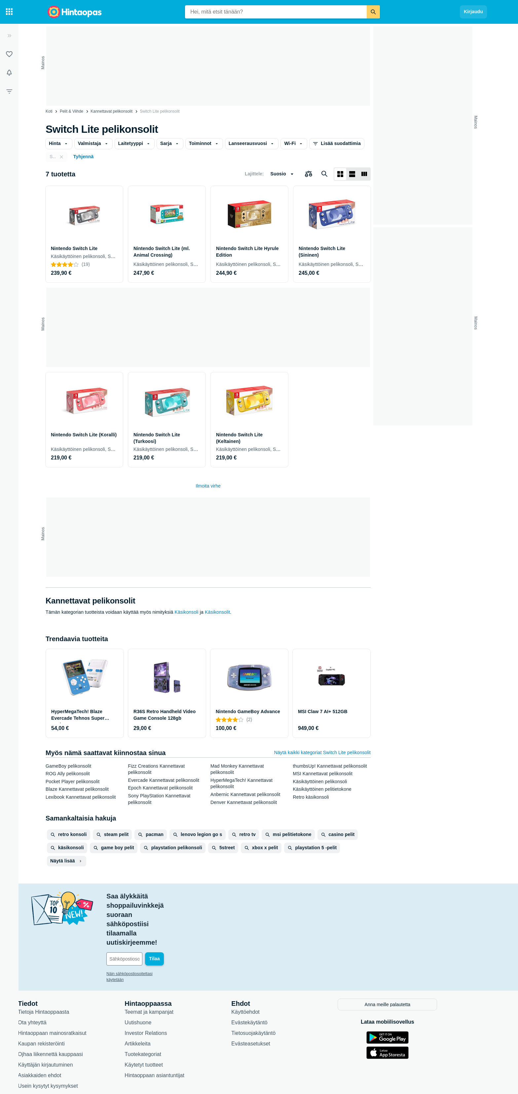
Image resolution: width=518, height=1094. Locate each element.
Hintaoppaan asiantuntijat (186, 1028)
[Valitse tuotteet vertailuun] (308, 174)
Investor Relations (177, 986)
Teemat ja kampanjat (180, 964)
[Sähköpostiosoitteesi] (183, 912)
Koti (49, 111)
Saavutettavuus (68, 1049)
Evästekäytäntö (281, 975)
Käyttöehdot (277, 964)
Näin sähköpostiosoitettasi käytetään (170, 927)
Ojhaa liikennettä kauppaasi (82, 1007)
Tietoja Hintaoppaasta (75, 964)
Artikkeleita (169, 996)
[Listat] (9, 54)
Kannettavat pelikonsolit (111, 111)
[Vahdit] (9, 72)
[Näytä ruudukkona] (340, 174)
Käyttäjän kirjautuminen (77, 1017)
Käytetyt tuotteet (175, 1017)
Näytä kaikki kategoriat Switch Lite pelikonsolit (322, 752)
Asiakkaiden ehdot (71, 1028)
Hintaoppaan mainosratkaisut (84, 986)
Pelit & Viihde (71, 111)
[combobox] (276, 11)
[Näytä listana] (352, 174)
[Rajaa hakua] (9, 91)
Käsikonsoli (186, 612)
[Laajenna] (9, 35)
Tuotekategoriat (174, 1007)
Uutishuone (169, 975)
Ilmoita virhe (208, 486)
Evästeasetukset (282, 996)
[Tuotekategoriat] (9, 12)
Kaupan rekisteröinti (73, 996)
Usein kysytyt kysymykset (79, 1038)
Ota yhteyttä (64, 975)
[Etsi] (373, 11)
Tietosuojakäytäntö (285, 986)
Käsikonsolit (217, 612)
